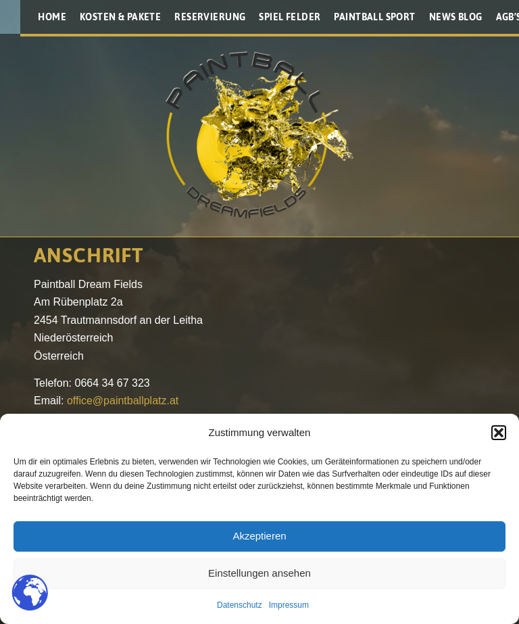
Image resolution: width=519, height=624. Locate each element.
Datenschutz (239, 605)
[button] (498, 432)
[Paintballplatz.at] (259, 135)
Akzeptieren (259, 536)
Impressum (289, 605)
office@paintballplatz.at (122, 400)
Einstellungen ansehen (259, 573)
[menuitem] (52, 17)
